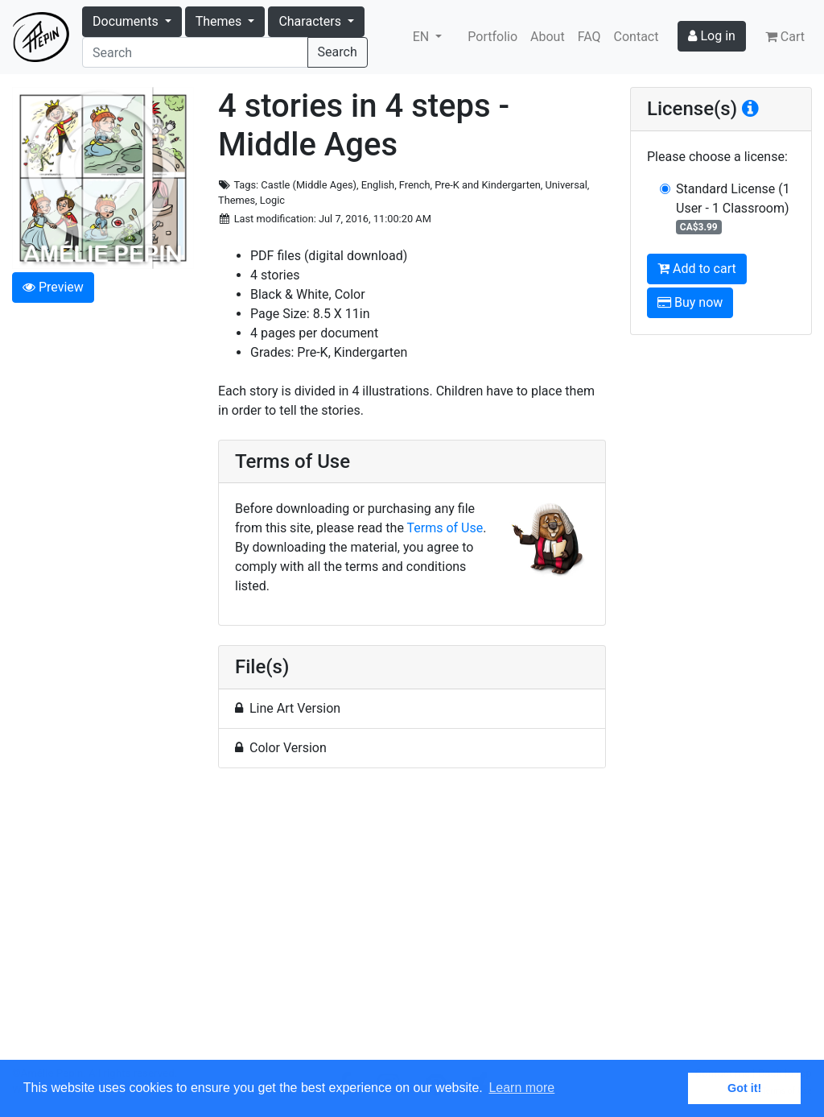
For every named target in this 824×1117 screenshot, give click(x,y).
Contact (636, 36)
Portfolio (492, 36)
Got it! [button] (744, 1088)
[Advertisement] (412, 923)
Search (337, 52)
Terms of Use (445, 528)
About (547, 36)
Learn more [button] (521, 1087)
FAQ (589, 36)
